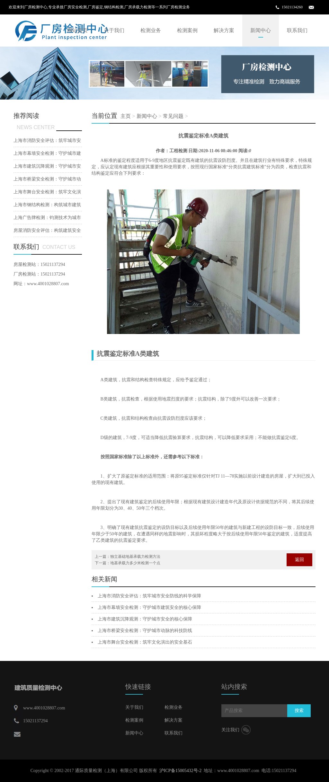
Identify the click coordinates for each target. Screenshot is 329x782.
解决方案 (224, 30)
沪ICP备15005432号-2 (180, 770)
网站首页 (77, 30)
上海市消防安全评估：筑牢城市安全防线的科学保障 (149, 595)
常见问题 (173, 116)
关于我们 (114, 30)
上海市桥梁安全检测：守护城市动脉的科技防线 (145, 630)
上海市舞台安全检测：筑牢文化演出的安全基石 (145, 642)
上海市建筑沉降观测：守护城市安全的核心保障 (145, 619)
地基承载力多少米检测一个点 (135, 563)
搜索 (299, 710)
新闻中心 (260, 30)
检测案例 (187, 30)
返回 (299, 559)
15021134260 (292, 7)
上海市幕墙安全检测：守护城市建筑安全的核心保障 (149, 607)
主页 (125, 116)
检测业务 (150, 30)
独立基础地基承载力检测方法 (135, 556)
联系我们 (297, 30)
